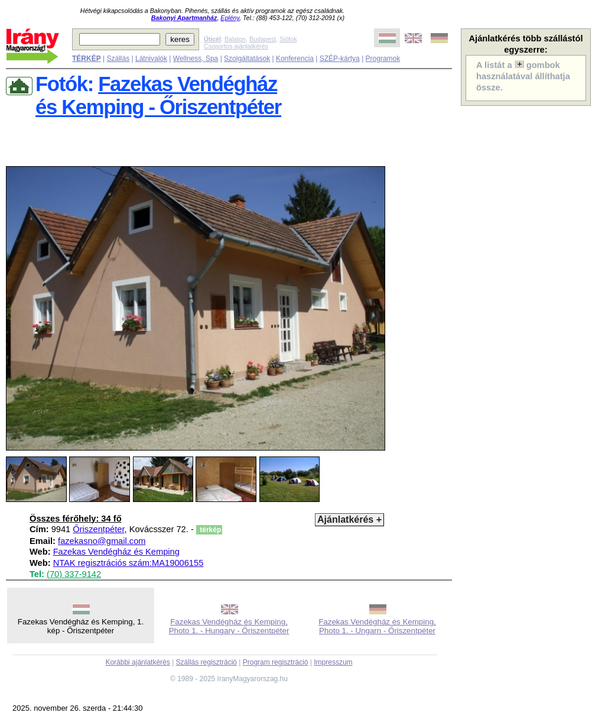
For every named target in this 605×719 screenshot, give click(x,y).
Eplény (229, 17)
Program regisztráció (275, 662)
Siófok (288, 39)
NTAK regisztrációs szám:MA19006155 (128, 563)
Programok (383, 58)
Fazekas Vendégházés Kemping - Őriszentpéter (158, 95)
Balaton (235, 39)
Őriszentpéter (98, 529)
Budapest (262, 39)
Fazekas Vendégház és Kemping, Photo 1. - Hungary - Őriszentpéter (229, 626)
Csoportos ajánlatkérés (236, 46)
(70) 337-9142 (74, 574)
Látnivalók (151, 58)
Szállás (117, 58)
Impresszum (333, 662)
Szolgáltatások (247, 58)
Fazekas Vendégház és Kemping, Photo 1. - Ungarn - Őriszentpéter (377, 626)
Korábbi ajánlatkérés (137, 662)
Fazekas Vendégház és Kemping (116, 551)
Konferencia (295, 58)
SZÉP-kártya (340, 58)
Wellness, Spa (195, 58)
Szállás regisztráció (206, 662)
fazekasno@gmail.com (101, 541)
